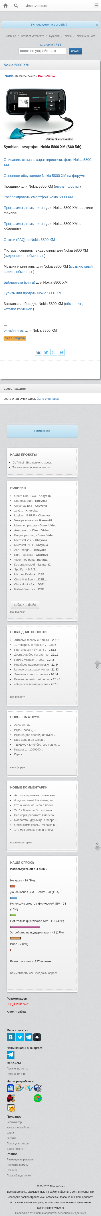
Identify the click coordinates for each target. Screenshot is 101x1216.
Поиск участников (18, 1143)
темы (30, 208)
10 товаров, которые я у (30, 644)
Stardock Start (23, 500)
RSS (58, 44)
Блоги (10, 1132)
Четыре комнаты (25, 520)
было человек (48, 398)
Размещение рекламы (20, 1159)
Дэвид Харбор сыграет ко (31, 654)
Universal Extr (23, 505)
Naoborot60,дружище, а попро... (35, 820)
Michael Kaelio (23, 574)
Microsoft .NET (23, 545)
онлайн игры (14, 330)
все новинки (17, 611)
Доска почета (15, 1148)
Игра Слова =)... (25, 730)
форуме (35, 717)
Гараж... (19, 754)
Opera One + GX (25, 496)
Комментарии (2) (21, 973)
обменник (35, 256)
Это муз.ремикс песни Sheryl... (34, 829)
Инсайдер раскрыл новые (32, 664)
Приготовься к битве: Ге (30, 649)
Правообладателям (19, 1175)
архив (60, 186)
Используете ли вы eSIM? (49, 24)
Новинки (18, 488)
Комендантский (25, 564)
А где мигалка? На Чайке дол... (35, 800)
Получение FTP (16, 1074)
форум (73, 186)
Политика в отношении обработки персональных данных (50, 1213)
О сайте (11, 1138)
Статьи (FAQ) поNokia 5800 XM (29, 240)
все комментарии (21, 842)
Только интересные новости (31, 467)
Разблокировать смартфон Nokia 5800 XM (38, 197)
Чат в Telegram (15, 338)
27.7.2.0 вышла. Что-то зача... (34, 810)
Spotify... (19, 569)
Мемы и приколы (25, 525)
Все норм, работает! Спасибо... (35, 815)
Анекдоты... (22, 530)
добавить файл (25, 604)
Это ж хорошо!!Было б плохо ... (35, 805)
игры (41, 208)
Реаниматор (14, 1122)
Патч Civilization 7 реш (29, 659)
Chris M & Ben (24, 579)
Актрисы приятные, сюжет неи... (35, 795)
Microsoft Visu (23, 540)
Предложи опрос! (45, 973)
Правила (12, 1170)
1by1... (18, 510)
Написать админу (17, 1164)
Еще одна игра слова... (29, 739)
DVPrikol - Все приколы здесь (32, 462)
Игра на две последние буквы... (35, 734)
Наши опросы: (23, 862)
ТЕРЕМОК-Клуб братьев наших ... (37, 744)
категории (46, 44)
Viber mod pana (24, 559)
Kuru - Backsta (23, 554)
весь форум (17, 767)
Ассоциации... (23, 725)
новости (38, 632)
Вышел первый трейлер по (32, 679)
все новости (17, 696)
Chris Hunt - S (23, 584)
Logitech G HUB (24, 515)
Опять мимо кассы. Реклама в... (35, 825)
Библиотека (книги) (19, 282)
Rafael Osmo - (24, 589)
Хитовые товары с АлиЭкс (32, 640)
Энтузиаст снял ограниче (31, 674)
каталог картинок (18, 309)
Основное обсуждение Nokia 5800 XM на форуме (44, 176)
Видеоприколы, (25, 535)
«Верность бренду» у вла (31, 684)
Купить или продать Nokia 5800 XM (32, 293)
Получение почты (17, 1068)
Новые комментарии (29, 787)
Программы (13, 208)
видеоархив (14, 256)
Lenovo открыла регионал (31, 669)
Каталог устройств (18, 1127)
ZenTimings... (23, 550)
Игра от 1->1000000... (28, 749)
